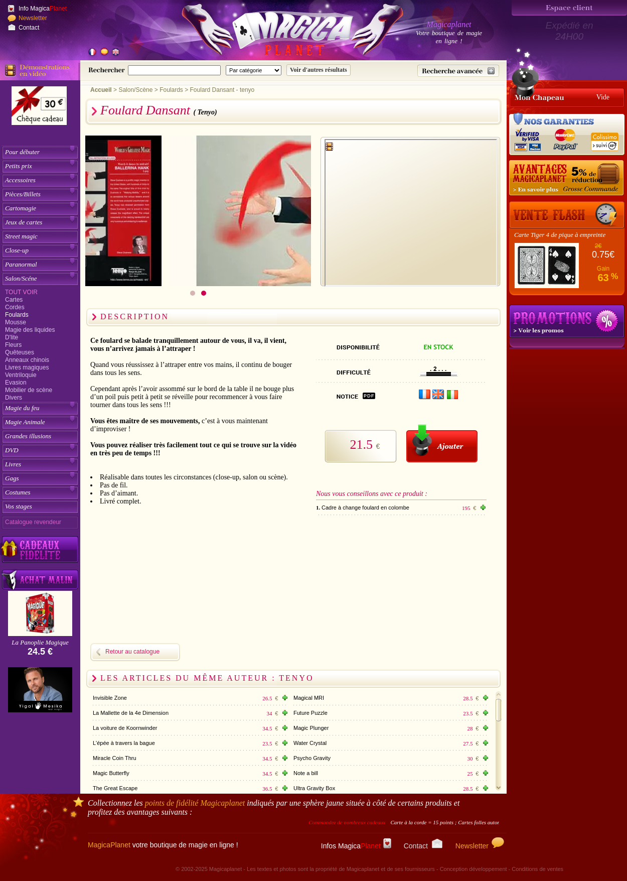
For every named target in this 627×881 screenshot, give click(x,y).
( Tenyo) (205, 112)
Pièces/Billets (23, 194)
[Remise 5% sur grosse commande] (566, 178)
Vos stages (18, 506)
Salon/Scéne (21, 278)
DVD (12, 450)
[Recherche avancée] (458, 71)
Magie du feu (22, 408)
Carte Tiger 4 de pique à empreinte (559, 234)
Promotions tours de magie (566, 321)
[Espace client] (569, 8)
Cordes (15, 307)
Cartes (14, 299)
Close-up (17, 250)
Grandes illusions (28, 436)
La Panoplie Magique (40, 642)
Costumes (18, 492)
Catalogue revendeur (33, 522)
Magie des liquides (30, 329)
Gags (12, 478)
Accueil (101, 89)
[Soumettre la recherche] (318, 70)
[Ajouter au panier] (442, 443)
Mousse (15, 322)
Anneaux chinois (27, 359)
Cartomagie (20, 208)
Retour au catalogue (132, 651)
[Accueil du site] (280, 32)
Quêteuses (19, 352)
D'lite (11, 337)
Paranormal (21, 264)
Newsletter (33, 18)
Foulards (17, 314)
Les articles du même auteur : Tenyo (207, 678)
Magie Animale (25, 422)
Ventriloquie (21, 375)
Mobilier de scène (28, 390)
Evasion (16, 382)
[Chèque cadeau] (39, 109)
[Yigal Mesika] (40, 689)
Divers (13, 397)
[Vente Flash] (566, 214)
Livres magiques (27, 367)
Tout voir (21, 292)
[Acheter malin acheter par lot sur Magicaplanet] (40, 579)
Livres (13, 464)
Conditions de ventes (537, 869)
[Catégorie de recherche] (253, 70)
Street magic (21, 236)
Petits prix (18, 166)
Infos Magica (356, 846)
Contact (29, 27)
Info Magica (43, 8)
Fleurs (13, 344)
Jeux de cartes (23, 222)
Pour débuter (22, 152)
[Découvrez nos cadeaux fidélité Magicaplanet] (40, 549)
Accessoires (20, 180)
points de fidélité (195, 803)
